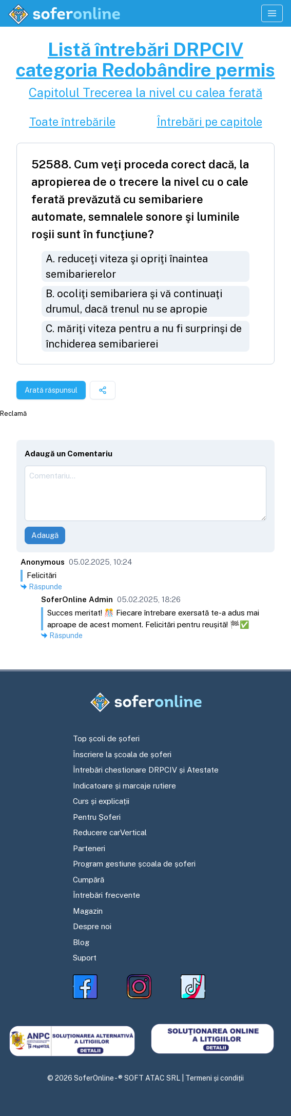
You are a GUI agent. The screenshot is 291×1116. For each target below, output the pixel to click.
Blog (81, 942)
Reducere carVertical (110, 832)
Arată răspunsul (51, 390)
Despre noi (92, 926)
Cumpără (88, 879)
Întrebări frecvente (106, 895)
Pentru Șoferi (97, 817)
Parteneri (89, 848)
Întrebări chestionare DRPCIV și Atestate (146, 769)
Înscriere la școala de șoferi (122, 754)
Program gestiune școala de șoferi (134, 863)
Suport (84, 957)
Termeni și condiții (214, 1078)
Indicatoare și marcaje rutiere (124, 785)
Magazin (88, 911)
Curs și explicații (101, 801)
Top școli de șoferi (106, 738)
